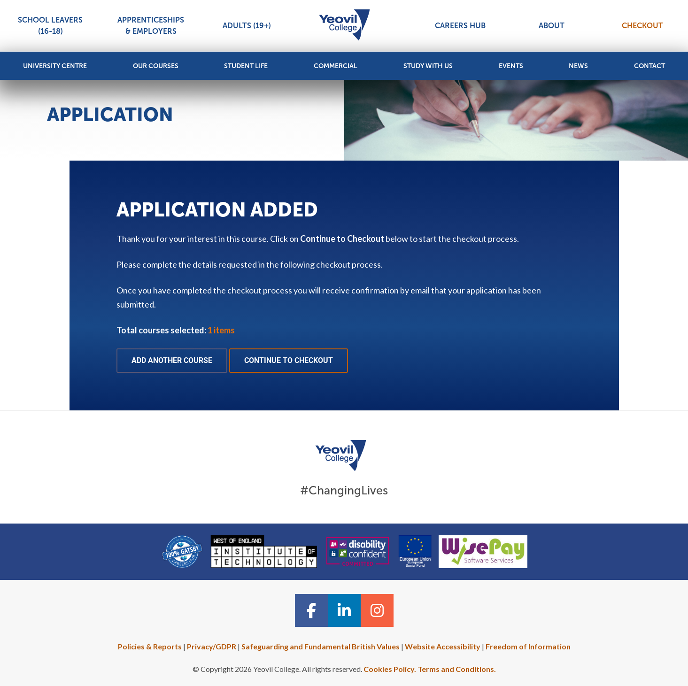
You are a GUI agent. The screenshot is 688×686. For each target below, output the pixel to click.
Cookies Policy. (389, 668)
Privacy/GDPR (211, 646)
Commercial (335, 66)
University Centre (55, 66)
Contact (649, 66)
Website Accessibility (442, 646)
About (551, 25)
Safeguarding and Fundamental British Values (320, 646)
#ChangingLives (344, 490)
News (578, 66)
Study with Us (428, 66)
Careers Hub (460, 25)
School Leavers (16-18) (50, 25)
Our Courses (155, 66)
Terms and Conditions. (456, 668)
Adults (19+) (247, 25)
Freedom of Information (528, 646)
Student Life (246, 66)
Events (511, 66)
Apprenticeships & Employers (150, 25)
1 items (221, 330)
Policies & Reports (150, 646)
